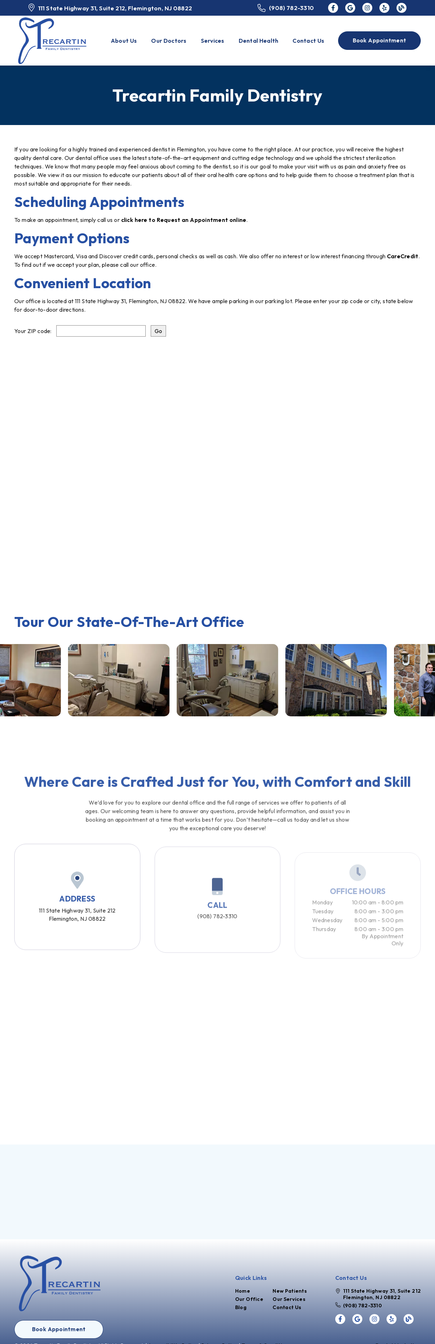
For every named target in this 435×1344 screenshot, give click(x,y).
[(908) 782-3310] (286, 8)
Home (242, 1291)
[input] (101, 331)
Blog (241, 1307)
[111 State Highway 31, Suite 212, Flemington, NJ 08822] (110, 8)
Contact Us (308, 40)
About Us (124, 40)
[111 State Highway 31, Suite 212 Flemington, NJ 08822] (378, 1294)
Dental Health (259, 40)
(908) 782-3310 (217, 929)
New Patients (290, 1291)
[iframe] (217, 465)
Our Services (289, 1299)
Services (212, 40)
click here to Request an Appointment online (184, 219)
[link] (333, 8)
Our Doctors (168, 40)
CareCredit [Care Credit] (403, 256)
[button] (379, 40)
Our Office (249, 1299)
